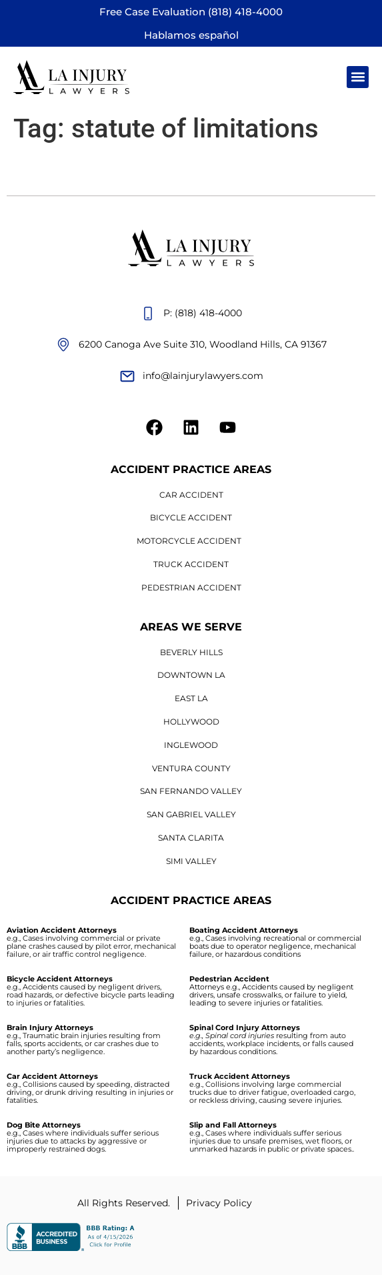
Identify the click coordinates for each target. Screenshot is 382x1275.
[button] (358, 77)
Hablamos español (191, 35)
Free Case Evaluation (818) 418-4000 (191, 11)
